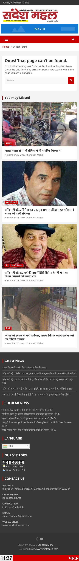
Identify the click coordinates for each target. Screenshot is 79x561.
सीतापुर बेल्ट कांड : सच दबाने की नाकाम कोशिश (23, 409)
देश (7, 265)
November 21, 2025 (15, 343)
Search (71, 80)
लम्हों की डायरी (11, 202)
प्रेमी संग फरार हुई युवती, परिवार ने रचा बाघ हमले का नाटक (27, 414)
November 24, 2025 (15, 217)
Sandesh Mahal (35, 154)
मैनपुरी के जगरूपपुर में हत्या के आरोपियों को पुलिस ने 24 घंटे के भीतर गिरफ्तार (36, 422)
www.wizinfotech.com (46, 548)
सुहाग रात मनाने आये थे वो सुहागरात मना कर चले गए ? (25, 418)
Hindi (8, 446)
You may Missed (17, 98)
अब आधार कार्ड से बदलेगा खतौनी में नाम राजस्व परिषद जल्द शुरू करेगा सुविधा (36, 394)
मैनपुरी (8, 328)
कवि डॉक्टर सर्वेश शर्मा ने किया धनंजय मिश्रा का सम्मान (25, 430)
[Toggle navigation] (6, 39)
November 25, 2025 (15, 154)
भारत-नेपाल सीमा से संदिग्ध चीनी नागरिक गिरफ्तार (33, 150)
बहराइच (8, 143)
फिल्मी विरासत (16, 265)
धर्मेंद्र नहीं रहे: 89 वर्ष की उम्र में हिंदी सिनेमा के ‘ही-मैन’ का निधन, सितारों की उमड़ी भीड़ (36, 274)
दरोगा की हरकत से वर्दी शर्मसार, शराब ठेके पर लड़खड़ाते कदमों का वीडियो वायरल (39, 337)
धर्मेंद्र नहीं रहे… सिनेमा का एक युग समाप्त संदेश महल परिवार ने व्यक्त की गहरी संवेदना (39, 211)
